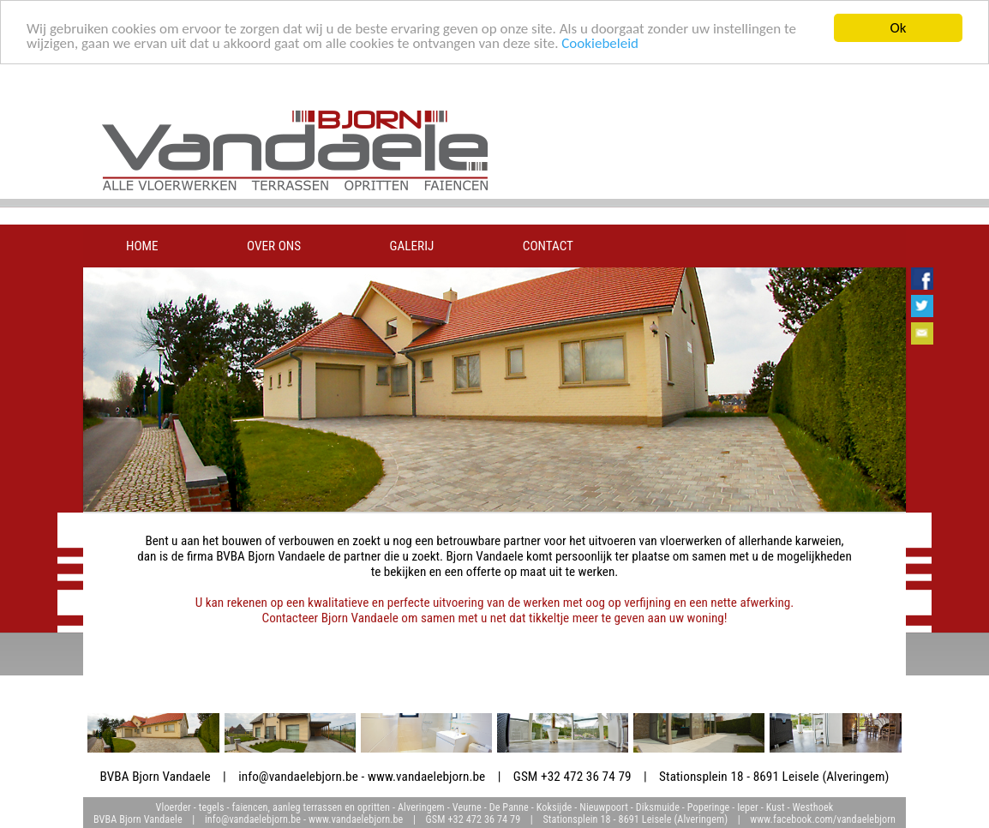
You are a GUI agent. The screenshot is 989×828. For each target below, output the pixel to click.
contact (548, 246)
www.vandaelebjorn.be (426, 776)
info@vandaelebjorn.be (298, 776)
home (142, 246)
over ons (274, 246)
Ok (898, 28)
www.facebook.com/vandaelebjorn (823, 819)
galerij (412, 246)
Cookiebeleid (599, 43)
